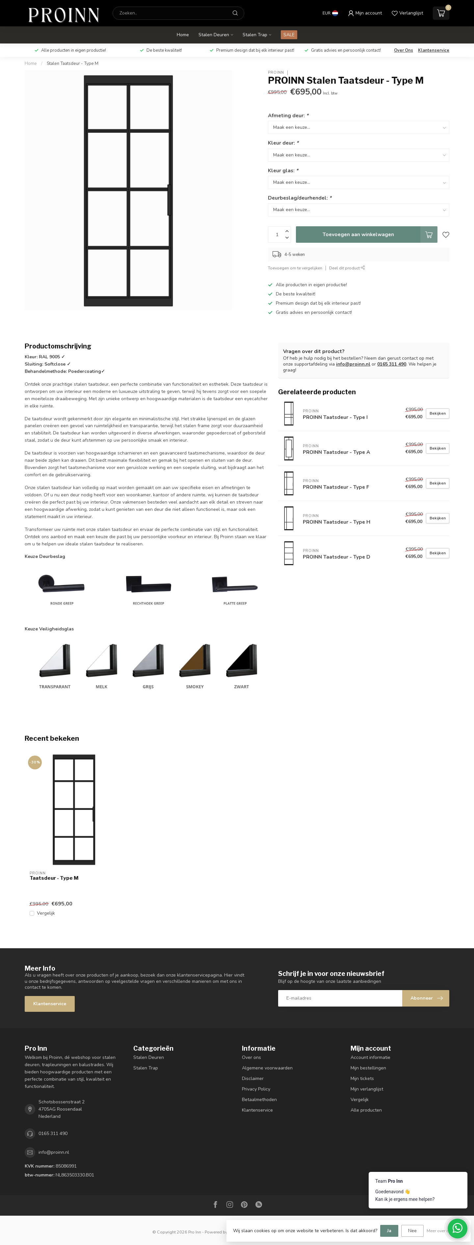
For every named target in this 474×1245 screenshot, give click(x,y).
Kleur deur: (283, 142)
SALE (289, 35)
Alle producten (366, 1110)
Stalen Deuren (213, 35)
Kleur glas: (283, 170)
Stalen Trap (255, 35)
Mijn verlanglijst (367, 1089)
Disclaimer (253, 1078)
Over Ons (403, 50)
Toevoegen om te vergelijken (295, 268)
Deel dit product (347, 268)
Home (183, 35)
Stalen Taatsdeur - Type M (72, 64)
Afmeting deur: (288, 115)
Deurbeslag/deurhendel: (299, 197)
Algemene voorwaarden (267, 1068)
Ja (389, 1231)
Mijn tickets (362, 1078)
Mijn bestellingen (368, 1068)
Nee (412, 1231)
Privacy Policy (256, 1089)
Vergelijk (46, 913)
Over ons (251, 1057)
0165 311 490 (391, 364)
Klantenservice (433, 50)
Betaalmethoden (259, 1099)
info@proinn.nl (353, 364)
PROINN (276, 72)
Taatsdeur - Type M (54, 878)
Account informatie (370, 1057)
